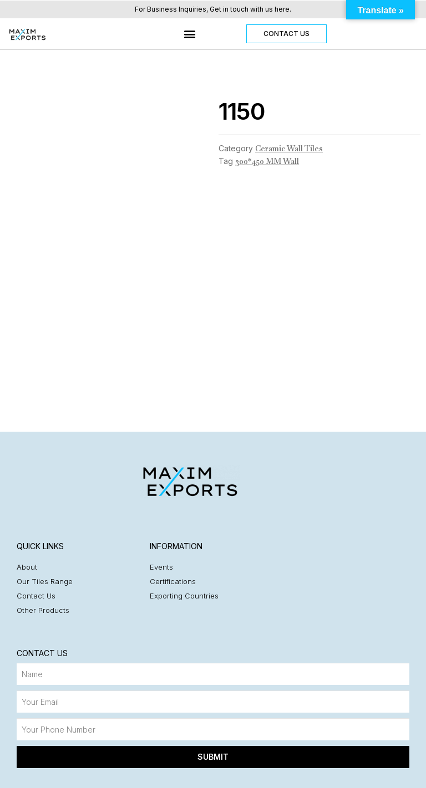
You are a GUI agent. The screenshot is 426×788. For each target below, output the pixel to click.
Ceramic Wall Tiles (289, 148)
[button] (189, 34)
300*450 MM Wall (267, 161)
